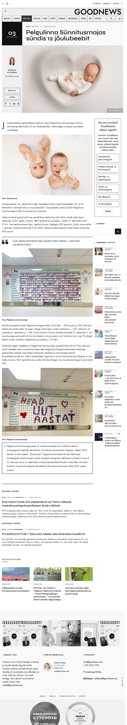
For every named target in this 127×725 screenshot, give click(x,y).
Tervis (107, 332)
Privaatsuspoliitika (92, 672)
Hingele (11, 529)
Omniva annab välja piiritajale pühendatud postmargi (78, 591)
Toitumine (108, 271)
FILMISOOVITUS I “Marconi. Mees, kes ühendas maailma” (44, 534)
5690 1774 (58, 668)
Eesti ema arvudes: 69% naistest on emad (112, 257)
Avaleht (43, 696)
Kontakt (82, 696)
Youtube (116, 3)
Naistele (108, 289)
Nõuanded (109, 308)
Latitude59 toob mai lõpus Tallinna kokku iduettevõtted (113, 442)
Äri (119, 434)
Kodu (28, 26)
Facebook (96, 3)
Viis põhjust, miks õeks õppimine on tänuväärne (111, 340)
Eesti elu (35, 26)
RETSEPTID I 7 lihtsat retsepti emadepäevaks (113, 277)
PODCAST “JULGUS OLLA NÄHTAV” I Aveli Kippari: (113, 379)
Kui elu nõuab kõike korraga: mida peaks (112, 296)
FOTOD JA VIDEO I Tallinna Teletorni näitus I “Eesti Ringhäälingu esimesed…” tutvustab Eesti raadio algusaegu (47, 594)
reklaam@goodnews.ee (105, 679)
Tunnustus (19, 497)
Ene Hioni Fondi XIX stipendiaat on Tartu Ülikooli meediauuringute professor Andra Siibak (36, 503)
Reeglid (52, 696)
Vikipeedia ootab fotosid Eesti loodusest (16, 589)
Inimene (108, 372)
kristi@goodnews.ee (61, 671)
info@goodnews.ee (92, 662)
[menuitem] (7, 19)
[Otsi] (118, 231)
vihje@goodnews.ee (12, 685)
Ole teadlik (109, 417)
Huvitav (108, 250)
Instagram (106, 3)
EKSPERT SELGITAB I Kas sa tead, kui (113, 423)
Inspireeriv (18, 529)
